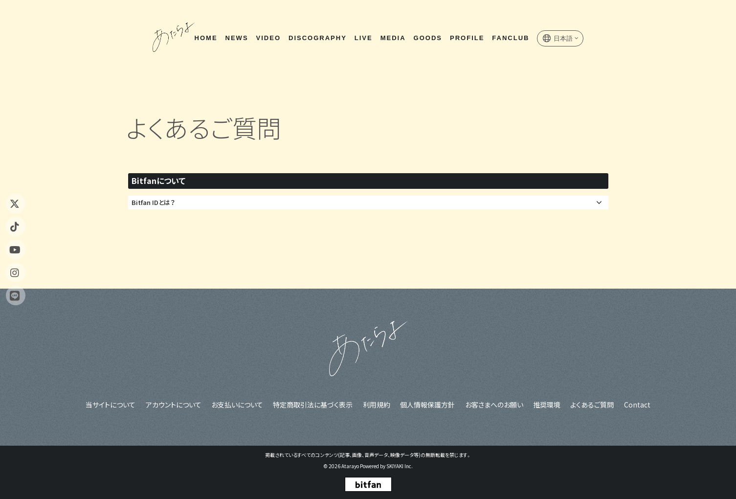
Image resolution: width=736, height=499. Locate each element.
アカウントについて (174, 404)
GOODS (427, 38)
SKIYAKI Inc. (399, 466)
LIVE (363, 38)
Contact (636, 404)
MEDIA (392, 38)
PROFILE (466, 38)
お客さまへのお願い (494, 404)
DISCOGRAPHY (317, 38)
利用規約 (376, 404)
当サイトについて (111, 404)
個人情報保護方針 (427, 404)
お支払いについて (238, 404)
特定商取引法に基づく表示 (313, 404)
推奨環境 (546, 404)
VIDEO (268, 38)
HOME (205, 38)
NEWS (236, 38)
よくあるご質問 (591, 404)
